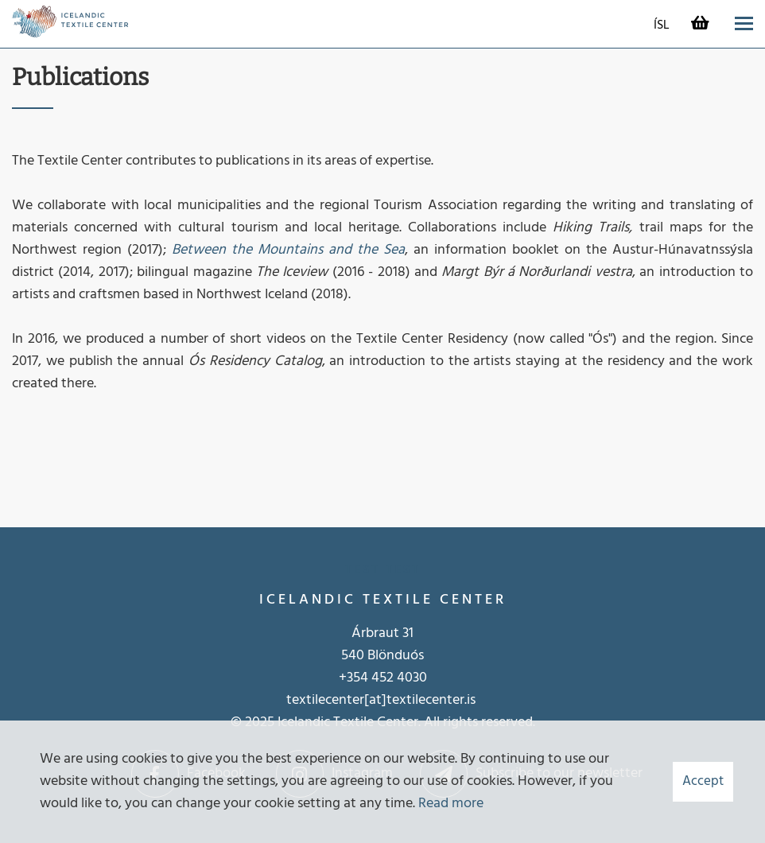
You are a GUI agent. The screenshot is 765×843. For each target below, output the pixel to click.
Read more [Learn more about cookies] (450, 803)
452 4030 (399, 678)
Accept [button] (703, 781)
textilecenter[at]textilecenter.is (382, 700)
